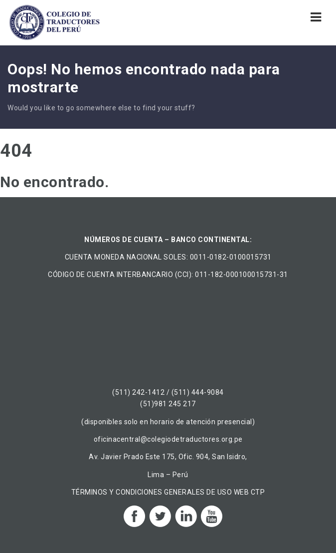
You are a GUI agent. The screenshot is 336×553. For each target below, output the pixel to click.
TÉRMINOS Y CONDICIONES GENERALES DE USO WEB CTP (168, 492)
